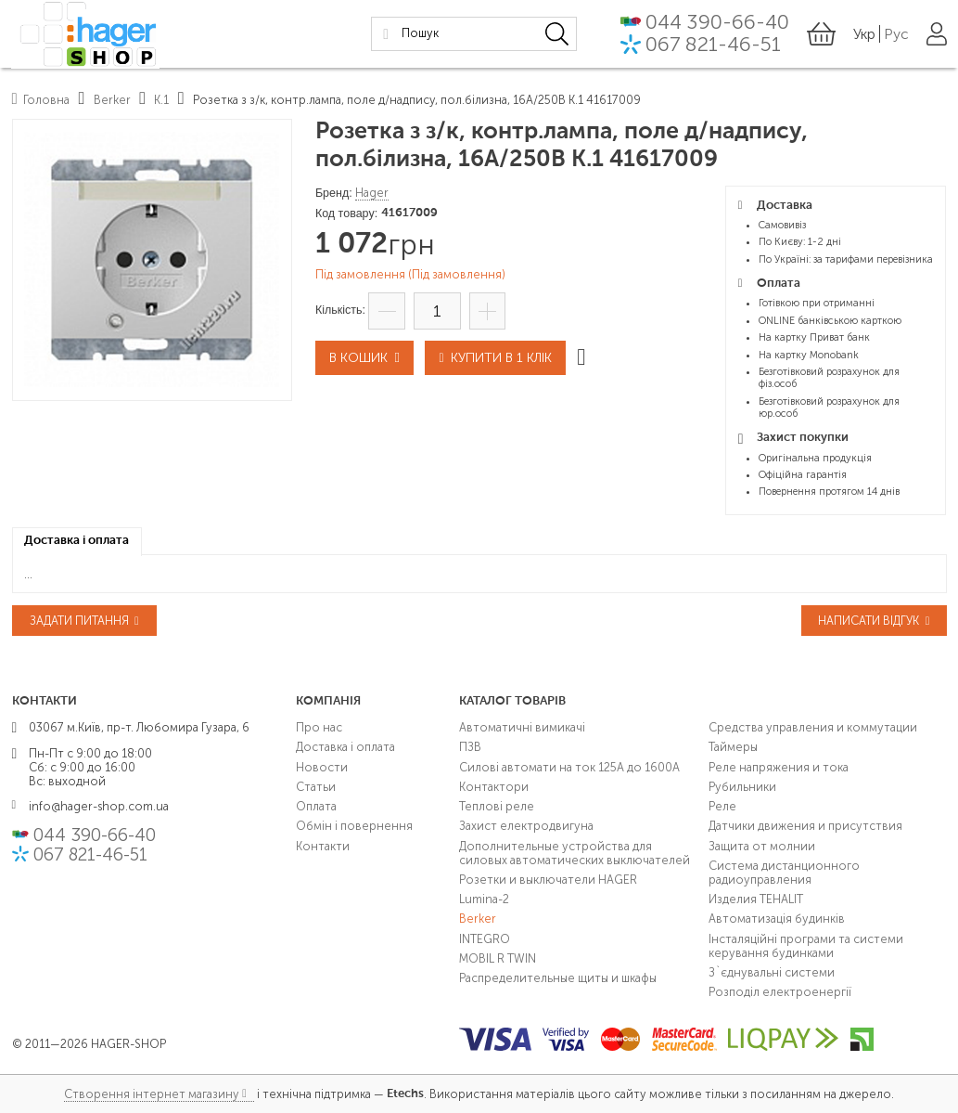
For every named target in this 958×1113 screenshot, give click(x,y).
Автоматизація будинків (777, 918)
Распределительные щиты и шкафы (558, 978)
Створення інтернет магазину (151, 1094)
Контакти (323, 846)
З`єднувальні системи (772, 972)
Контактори (494, 787)
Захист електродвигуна (526, 826)
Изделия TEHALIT (756, 899)
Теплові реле (496, 806)
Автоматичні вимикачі (522, 727)
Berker (477, 918)
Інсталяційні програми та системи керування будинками (806, 946)
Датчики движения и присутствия (805, 826)
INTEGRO (484, 939)
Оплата (316, 806)
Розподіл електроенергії (780, 992)
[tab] (77, 541)
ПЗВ (470, 747)
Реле (722, 806)
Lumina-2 (484, 899)
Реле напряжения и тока (779, 767)
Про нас (319, 727)
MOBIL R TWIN (497, 958)
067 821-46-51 (713, 46)
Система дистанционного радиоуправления (784, 873)
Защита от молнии (762, 846)
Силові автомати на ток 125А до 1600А (569, 767)
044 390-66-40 (717, 23)
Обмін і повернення (354, 826)
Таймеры (733, 747)
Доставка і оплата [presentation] (76, 541)
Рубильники (742, 787)
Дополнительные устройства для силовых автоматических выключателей (574, 853)
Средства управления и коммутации (813, 727)
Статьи (316, 787)
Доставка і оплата (345, 747)
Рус (896, 35)
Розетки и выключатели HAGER (548, 880)
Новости (322, 767)
